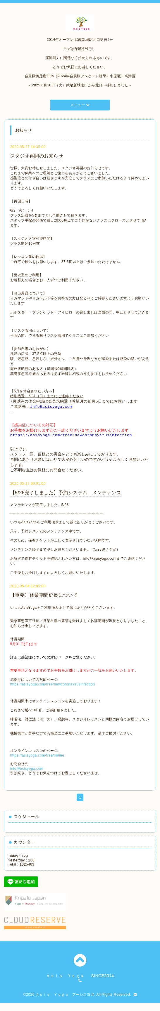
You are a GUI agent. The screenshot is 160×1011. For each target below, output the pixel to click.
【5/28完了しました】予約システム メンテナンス (65, 500)
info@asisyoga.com (26, 776)
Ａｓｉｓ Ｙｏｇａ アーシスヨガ (65, 1002)
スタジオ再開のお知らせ (36, 155)
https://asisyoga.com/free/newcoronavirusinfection (52, 692)
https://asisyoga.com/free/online (37, 763)
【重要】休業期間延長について (44, 603)
